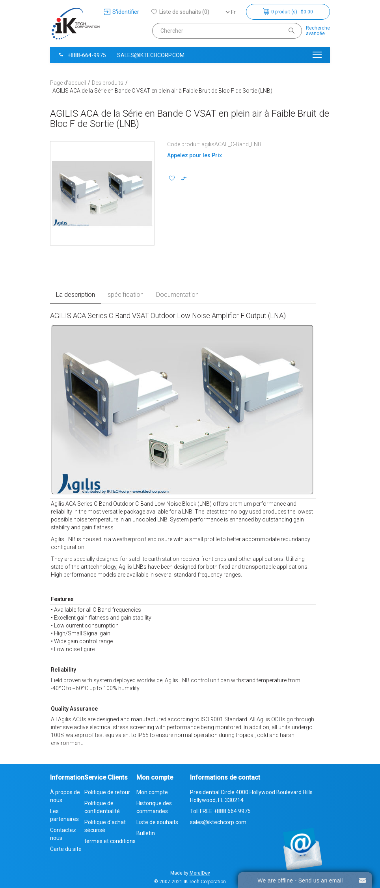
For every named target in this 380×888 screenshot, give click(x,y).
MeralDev (200, 873)
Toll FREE (220, 811)
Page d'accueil (68, 83)
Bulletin (145, 833)
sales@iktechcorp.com (150, 55)
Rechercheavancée (318, 30)
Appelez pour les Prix (194, 155)
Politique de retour (107, 792)
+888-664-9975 (82, 55)
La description (75, 294)
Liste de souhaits (157, 822)
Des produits (107, 83)
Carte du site (66, 849)
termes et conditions (110, 841)
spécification (125, 294)
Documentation (177, 294)
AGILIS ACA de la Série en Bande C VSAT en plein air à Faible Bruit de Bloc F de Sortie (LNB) (162, 90)
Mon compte (152, 792)
